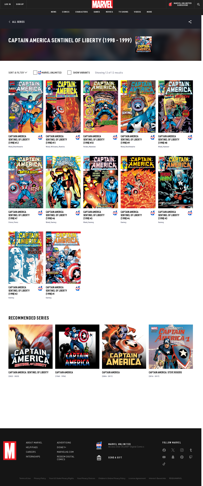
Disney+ (61, 447)
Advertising (64, 442)
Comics (65, 12)
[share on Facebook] (164, 451)
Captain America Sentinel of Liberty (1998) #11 (56, 178)
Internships (33, 456)
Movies (109, 12)
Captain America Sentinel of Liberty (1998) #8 (168, 178)
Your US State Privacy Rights (61, 478)
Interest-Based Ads (157, 478)
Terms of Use (25, 478)
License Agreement (137, 478)
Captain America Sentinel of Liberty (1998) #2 (18, 329)
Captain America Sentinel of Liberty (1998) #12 (18, 178)
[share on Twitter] (173, 450)
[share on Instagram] (182, 450)
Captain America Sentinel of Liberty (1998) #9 (131, 178)
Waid (10, 185)
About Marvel (34, 442)
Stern (10, 260)
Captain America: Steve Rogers (165, 410)
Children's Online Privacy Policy (111, 478)
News (53, 12)
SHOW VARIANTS (81, 110)
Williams (54, 185)
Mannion (92, 185)
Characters (81, 12)
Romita (62, 185)
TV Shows (123, 12)
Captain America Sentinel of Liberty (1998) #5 (93, 253)
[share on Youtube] (164, 457)
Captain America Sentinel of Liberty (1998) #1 (56, 329)
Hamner (166, 185)
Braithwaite (18, 185)
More (149, 12)
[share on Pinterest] (182, 457)
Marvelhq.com (65, 452)
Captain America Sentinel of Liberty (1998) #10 (93, 178)
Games (97, 12)
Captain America (64, 410)
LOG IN (8, 4)
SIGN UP (20, 4)
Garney (53, 260)
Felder (85, 185)
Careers (31, 452)
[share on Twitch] (190, 457)
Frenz (16, 260)
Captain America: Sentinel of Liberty (28, 410)
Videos (137, 12)
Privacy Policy (40, 478)
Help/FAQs (32, 447)
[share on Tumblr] (190, 450)
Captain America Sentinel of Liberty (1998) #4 (131, 253)
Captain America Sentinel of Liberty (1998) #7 (18, 253)
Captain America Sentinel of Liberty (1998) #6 (56, 253)
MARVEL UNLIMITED (52, 110)
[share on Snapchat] (173, 457)
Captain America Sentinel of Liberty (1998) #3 (168, 253)
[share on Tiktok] (164, 464)
